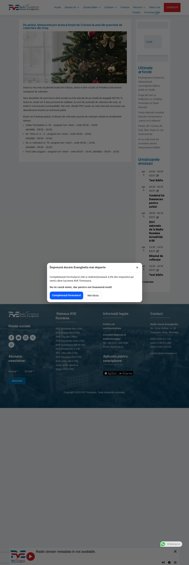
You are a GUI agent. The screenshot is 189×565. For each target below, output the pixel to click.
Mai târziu (93, 295)
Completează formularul (66, 295)
